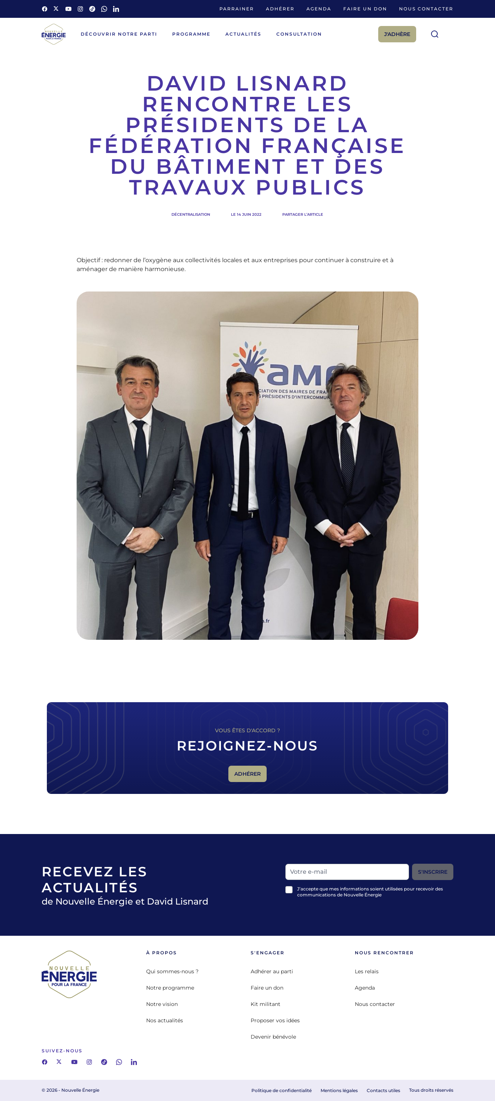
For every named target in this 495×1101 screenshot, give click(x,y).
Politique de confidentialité (281, 1090)
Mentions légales (339, 1090)
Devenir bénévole (273, 1036)
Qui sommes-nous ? (172, 971)
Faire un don (365, 9)
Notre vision (162, 1004)
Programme (191, 34)
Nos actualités (164, 1020)
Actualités (243, 34)
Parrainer (236, 9)
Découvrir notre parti (119, 34)
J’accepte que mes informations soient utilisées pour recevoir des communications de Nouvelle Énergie (370, 892)
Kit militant (265, 1004)
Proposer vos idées (275, 1020)
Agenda (318, 9)
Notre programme (170, 987)
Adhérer (280, 9)
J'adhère (397, 34)
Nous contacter (426, 9)
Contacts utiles (383, 1090)
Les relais (367, 971)
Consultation (299, 34)
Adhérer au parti (272, 971)
